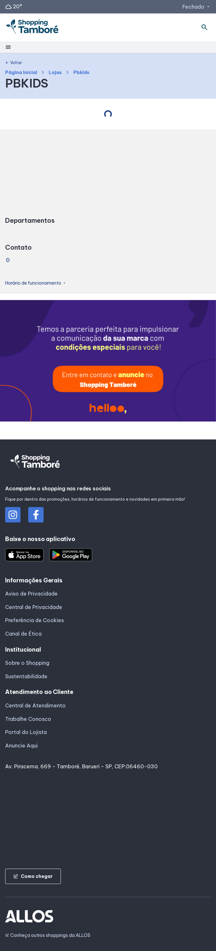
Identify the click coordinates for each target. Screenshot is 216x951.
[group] (108, 362)
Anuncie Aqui (21, 745)
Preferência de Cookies (34, 620)
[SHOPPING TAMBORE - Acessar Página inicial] (32, 27)
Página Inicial (21, 72)
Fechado (196, 7)
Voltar (13, 63)
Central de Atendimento (35, 705)
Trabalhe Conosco (28, 719)
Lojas (55, 72)
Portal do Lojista (26, 732)
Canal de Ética (23, 633)
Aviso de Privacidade (31, 593)
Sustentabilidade (26, 676)
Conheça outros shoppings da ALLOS (47, 935)
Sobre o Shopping (27, 663)
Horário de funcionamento (35, 283)
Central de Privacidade (33, 607)
